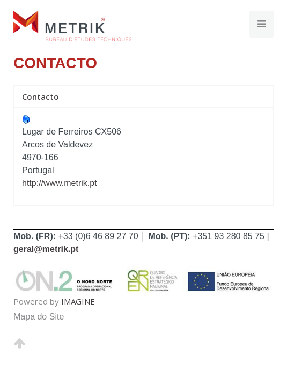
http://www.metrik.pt (59, 183)
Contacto (40, 96)
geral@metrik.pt (45, 249)
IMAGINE (78, 301)
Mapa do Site (38, 316)
